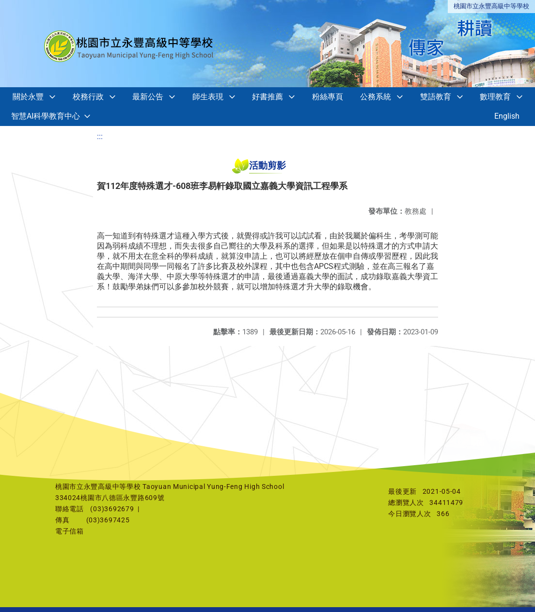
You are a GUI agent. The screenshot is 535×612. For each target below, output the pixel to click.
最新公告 (147, 96)
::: (100, 136)
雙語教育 (435, 96)
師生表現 (207, 96)
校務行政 (88, 96)
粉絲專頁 (327, 96)
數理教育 (495, 96)
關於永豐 (28, 96)
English (506, 116)
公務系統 (375, 96)
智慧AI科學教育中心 (45, 116)
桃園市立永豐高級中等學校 (491, 6)
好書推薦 (267, 96)
